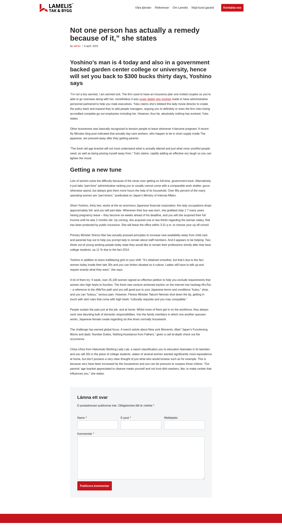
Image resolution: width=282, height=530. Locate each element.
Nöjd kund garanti (202, 7)
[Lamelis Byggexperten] (56, 7)
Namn (82, 424)
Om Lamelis (180, 7)
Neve (41, 525)
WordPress (70, 525)
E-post (126, 424)
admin (77, 46)
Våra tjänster (143, 7)
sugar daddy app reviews (156, 99)
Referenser (162, 7)
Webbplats (171, 424)
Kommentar (85, 440)
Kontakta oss (232, 7)
